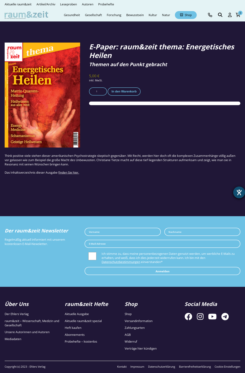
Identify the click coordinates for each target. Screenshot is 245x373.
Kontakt (122, 366)
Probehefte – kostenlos (81, 341)
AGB (128, 335)
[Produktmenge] (98, 91)
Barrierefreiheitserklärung (195, 366)
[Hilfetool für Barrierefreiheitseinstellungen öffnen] (239, 192)
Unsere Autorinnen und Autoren (27, 332)
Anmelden (163, 271)
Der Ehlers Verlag (17, 314)
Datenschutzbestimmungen (121, 262)
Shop (128, 314)
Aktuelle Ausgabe (77, 314)
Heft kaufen (73, 328)
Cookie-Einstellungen (227, 366)
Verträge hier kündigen (141, 348)
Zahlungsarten (135, 328)
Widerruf (131, 341)
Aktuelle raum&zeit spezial (83, 321)
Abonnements (75, 335)
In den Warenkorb (124, 91)
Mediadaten (13, 339)
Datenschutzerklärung (161, 366)
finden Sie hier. (68, 172)
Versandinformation (139, 321)
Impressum (137, 366)
